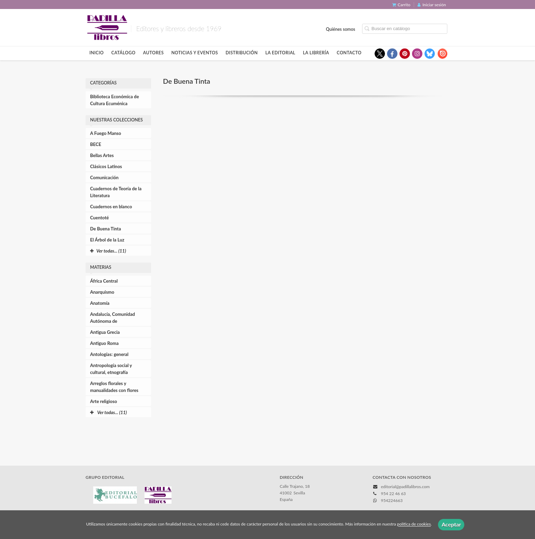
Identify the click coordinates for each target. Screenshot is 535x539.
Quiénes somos (341, 28)
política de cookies (414, 524)
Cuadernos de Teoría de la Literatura (115, 192)
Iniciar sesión (432, 4)
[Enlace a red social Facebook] (392, 53)
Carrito (401, 4)
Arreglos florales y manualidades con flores (114, 387)
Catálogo (123, 52)
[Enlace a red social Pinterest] (405, 53)
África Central (104, 281)
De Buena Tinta (105, 228)
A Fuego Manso (105, 133)
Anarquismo (102, 292)
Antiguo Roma (104, 343)
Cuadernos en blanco (111, 206)
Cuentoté (99, 217)
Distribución (242, 52)
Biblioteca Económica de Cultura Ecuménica (114, 100)
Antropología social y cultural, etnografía (111, 369)
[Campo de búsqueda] (404, 29)
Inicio (96, 52)
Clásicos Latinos (106, 166)
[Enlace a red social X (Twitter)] (380, 53)
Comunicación (104, 177)
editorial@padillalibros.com (405, 486)
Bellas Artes (102, 155)
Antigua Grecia (105, 332)
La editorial (280, 52)
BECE (95, 144)
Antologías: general (109, 354)
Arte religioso (103, 401)
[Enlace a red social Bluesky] (429, 53)
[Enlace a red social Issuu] (442, 53)
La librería (316, 52)
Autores (153, 52)
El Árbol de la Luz (107, 240)
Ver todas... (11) (108, 412)
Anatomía (99, 303)
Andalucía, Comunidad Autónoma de (112, 317)
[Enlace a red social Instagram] (417, 53)
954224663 (392, 500)
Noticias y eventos (194, 52)
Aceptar (451, 524)
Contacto (349, 52)
